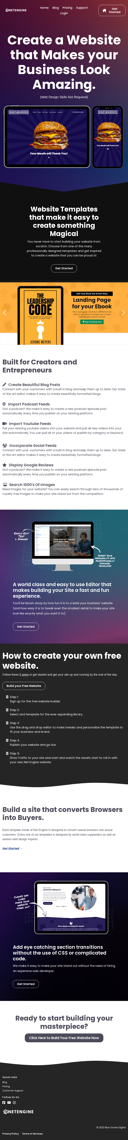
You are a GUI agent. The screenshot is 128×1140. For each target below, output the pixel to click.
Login (64, 13)
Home (44, 8)
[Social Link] (3, 1102)
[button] (5, 313)
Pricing (67, 8)
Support (82, 8)
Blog (55, 8)
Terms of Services (32, 1134)
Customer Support (12, 1090)
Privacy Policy (10, 1134)
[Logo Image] (16, 10)
